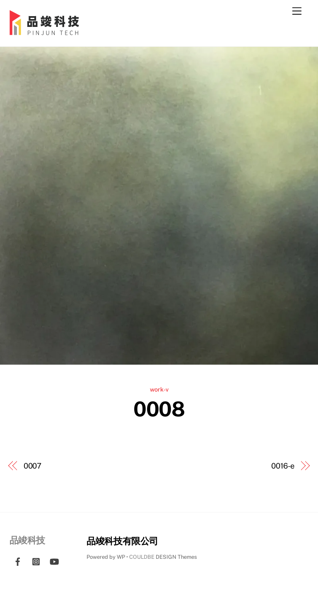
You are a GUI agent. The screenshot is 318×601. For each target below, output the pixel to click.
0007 (33, 466)
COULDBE (141, 557)
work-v (159, 389)
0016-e (282, 466)
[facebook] (18, 560)
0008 (158, 409)
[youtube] (54, 560)
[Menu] (297, 11)
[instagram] (36, 560)
